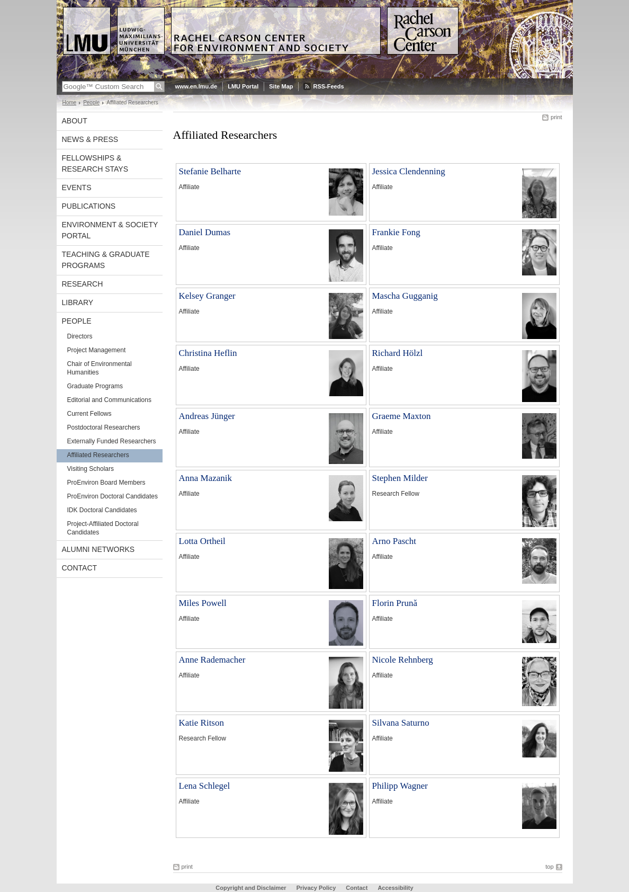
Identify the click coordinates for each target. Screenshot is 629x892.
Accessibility (395, 888)
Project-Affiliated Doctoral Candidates (103, 528)
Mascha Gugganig (405, 296)
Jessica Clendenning (408, 171)
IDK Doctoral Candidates (102, 510)
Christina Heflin (208, 353)
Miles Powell (203, 603)
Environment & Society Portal (110, 230)
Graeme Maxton (401, 416)
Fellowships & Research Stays (95, 163)
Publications (89, 206)
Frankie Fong (396, 232)
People (91, 102)
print (556, 117)
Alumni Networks (98, 549)
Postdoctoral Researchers (103, 427)
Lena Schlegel (204, 786)
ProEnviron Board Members (106, 482)
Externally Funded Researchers (111, 441)
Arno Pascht (394, 541)
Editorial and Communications (109, 400)
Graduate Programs (95, 386)
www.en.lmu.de (196, 86)
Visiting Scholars (90, 468)
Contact (79, 568)
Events (77, 187)
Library (78, 302)
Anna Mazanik (205, 478)
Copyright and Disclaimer (250, 888)
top (549, 866)
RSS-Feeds (328, 86)
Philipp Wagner (400, 786)
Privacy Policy (316, 888)
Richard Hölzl (397, 353)
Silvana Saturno (400, 723)
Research (82, 284)
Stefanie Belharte (210, 171)
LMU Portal (243, 86)
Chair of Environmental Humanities (99, 368)
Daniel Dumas (205, 232)
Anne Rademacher (212, 660)
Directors (80, 336)
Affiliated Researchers (98, 455)
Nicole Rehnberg (402, 660)
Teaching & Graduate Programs (106, 260)
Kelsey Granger (207, 296)
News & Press (90, 139)
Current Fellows (89, 413)
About (74, 121)
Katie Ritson (201, 723)
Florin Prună (394, 603)
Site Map (281, 86)
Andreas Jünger (207, 416)
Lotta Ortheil (202, 541)
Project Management (96, 350)
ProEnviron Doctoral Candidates (112, 496)
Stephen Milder (400, 478)
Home (69, 102)
